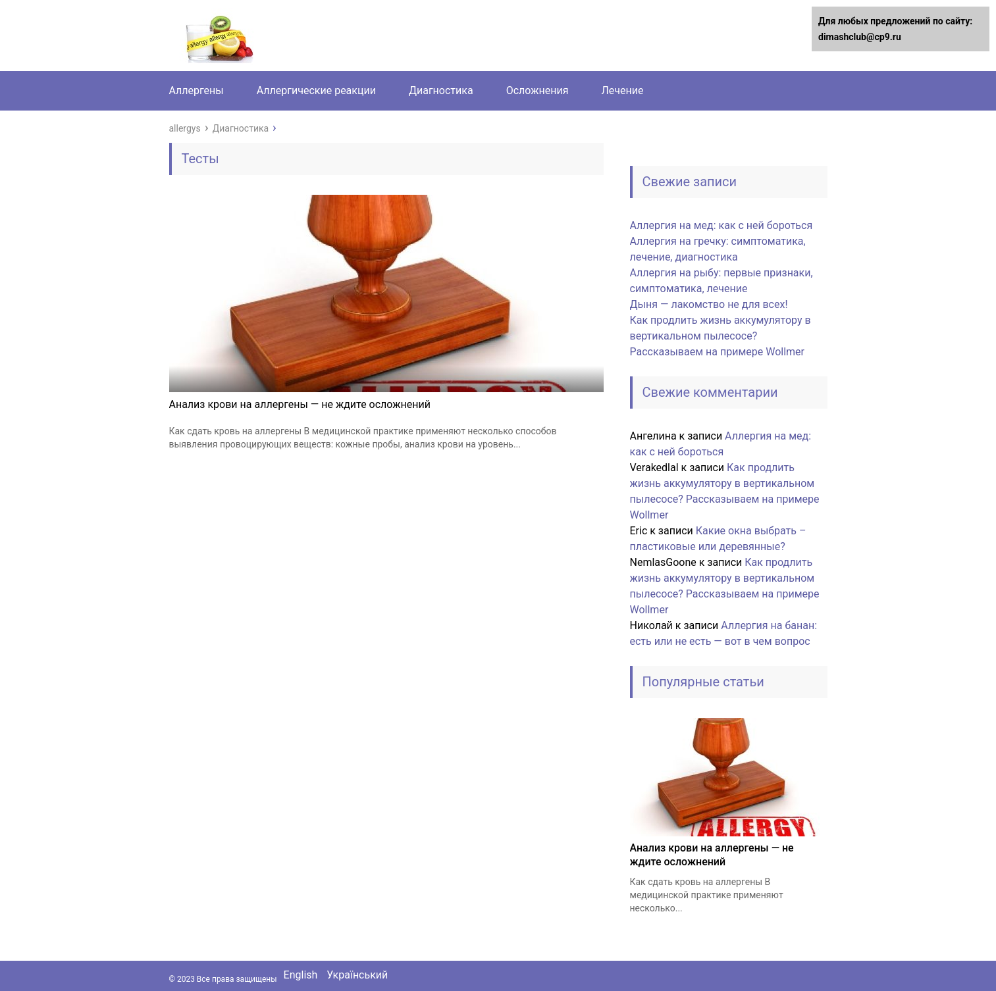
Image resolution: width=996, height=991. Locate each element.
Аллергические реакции (316, 90)
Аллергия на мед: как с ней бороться (721, 225)
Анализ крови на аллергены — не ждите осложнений (300, 404)
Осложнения (537, 90)
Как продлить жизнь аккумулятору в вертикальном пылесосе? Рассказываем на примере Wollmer (720, 336)
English (301, 975)
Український (357, 975)
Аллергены (196, 90)
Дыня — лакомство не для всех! (709, 304)
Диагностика (441, 90)
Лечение (622, 90)
